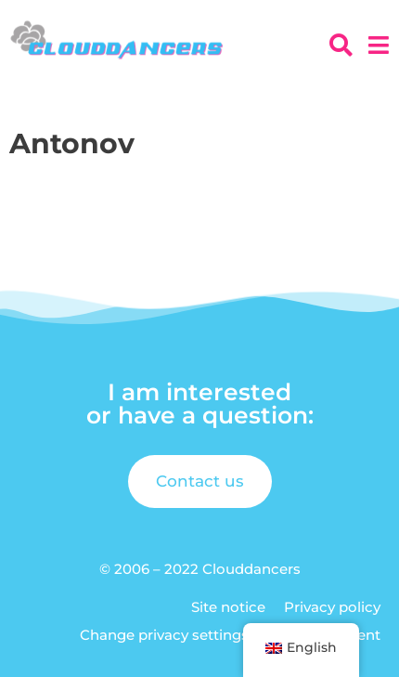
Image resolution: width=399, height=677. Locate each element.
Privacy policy (332, 607)
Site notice (228, 607)
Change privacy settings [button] (164, 635)
